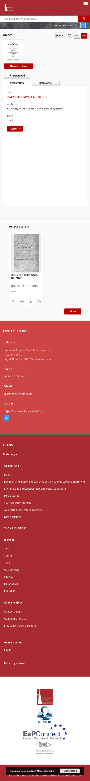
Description (11, 583)
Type (7, 562)
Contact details (13, 611)
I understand (70, 771)
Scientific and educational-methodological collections (35, 488)
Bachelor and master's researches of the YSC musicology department (44, 481)
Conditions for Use (15, 618)
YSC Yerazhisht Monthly (17, 502)
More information (46, 771)
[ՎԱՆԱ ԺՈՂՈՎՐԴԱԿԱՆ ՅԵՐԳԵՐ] (26, 253)
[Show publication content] (30, 301)
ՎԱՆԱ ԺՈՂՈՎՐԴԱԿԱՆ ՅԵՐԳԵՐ (24, 276)
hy (76, 35)
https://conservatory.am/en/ (21, 411)
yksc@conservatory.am (18, 394)
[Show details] (38, 301)
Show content (18, 66)
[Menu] (85, 3)
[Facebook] (6, 418)
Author (8, 555)
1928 (10, 120)
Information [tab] (45, 83)
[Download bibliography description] (22, 301)
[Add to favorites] (69, 35)
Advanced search (66, 25)
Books (8, 474)
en (83, 35)
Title (6, 548)
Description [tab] (17, 83)
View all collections (15, 528)
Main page (10, 454)
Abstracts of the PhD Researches (23, 509)
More (73, 311)
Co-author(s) (11, 569)
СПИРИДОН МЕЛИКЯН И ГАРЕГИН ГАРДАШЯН (34, 108)
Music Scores (11, 495)
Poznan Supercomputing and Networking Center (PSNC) (45, 775)
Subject (8, 576)
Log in (7, 650)
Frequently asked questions (20, 625)
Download (16, 76)
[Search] (84, 18)
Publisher (9, 590)
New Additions (12, 517)
